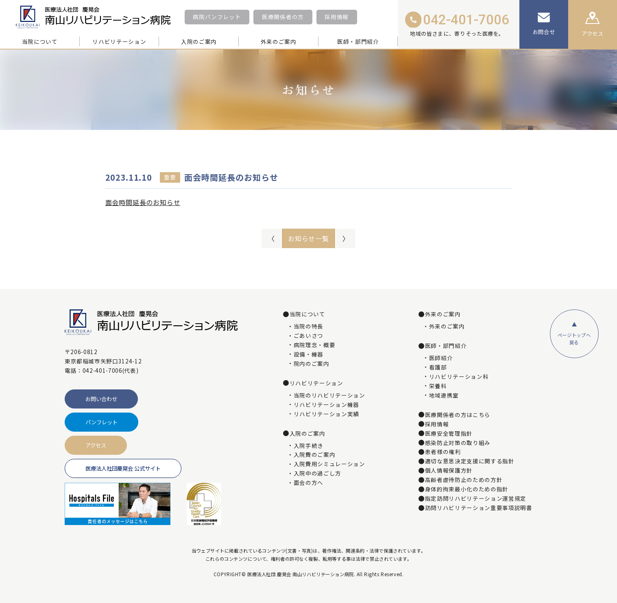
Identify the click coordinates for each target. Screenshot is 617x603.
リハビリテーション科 (459, 377)
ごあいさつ (308, 336)
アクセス (95, 445)
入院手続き (308, 446)
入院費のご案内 (315, 455)
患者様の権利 (443, 452)
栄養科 (438, 386)
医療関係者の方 (283, 17)
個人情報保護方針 (449, 470)
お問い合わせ (101, 399)
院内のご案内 (311, 364)
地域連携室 (444, 395)
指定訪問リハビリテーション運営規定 (475, 498)
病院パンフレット (217, 17)
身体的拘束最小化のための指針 (466, 489)
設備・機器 (308, 354)
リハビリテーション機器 (326, 405)
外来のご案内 (447, 326)
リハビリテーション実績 (326, 414)
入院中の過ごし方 (317, 473)
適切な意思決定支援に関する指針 (470, 461)
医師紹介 (441, 358)
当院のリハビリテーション (329, 395)
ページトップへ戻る (574, 338)
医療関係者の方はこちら (458, 415)
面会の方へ (308, 483)
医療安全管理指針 (449, 434)
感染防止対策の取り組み (458, 443)
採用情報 (337, 17)
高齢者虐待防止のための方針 (464, 480)
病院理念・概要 (315, 345)
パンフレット (101, 422)
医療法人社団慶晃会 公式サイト (123, 468)
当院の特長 (308, 326)
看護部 (438, 367)
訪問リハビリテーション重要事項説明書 (478, 508)
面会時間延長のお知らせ (143, 202)
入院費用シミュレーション (329, 464)
